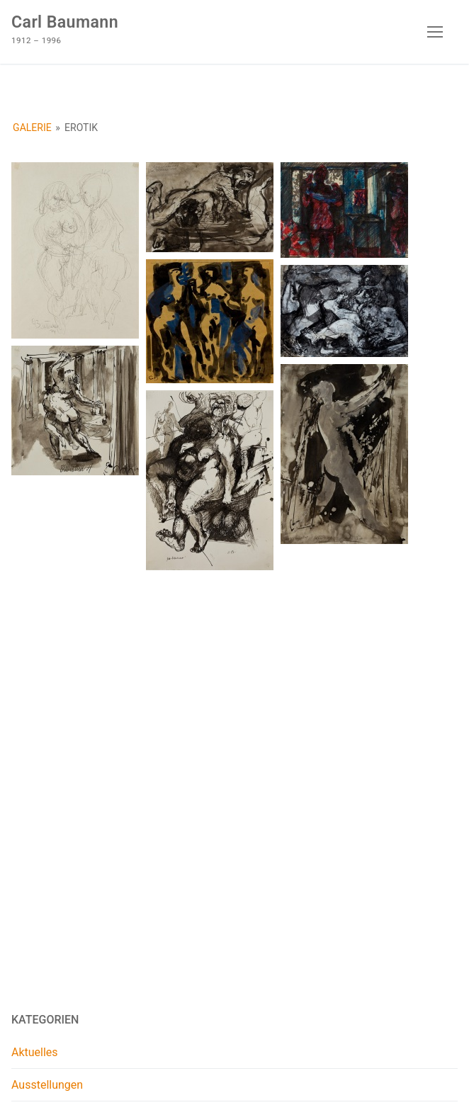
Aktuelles (34, 1052)
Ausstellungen (47, 1085)
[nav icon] (435, 32)
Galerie (32, 127)
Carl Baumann (64, 22)
